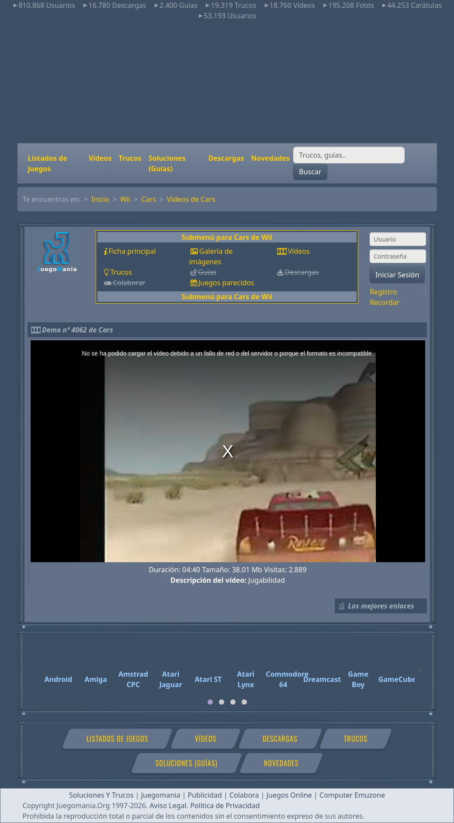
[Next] (421, 666)
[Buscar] (349, 155)
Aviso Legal (167, 805)
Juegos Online (289, 795)
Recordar (384, 302)
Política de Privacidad (225, 805)
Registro (383, 292)
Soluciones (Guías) (167, 163)
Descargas (226, 158)
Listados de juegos (47, 163)
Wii (125, 199)
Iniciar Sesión (397, 275)
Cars (148, 199)
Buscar (310, 171)
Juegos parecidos (226, 282)
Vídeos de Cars (191, 199)
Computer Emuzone (352, 795)
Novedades (270, 158)
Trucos (130, 158)
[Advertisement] (227, 82)
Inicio (100, 199)
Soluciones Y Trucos (101, 795)
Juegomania (160, 795)
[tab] (210, 702)
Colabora (244, 795)
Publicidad (205, 795)
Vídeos (100, 158)
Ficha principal (132, 251)
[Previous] (33, 666)
